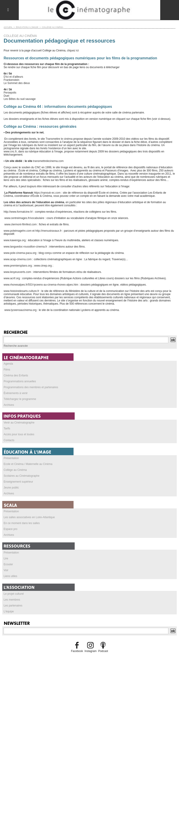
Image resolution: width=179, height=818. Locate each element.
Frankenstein (11, 79)
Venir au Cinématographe (19, 422)
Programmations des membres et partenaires (31, 387)
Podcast (103, 650)
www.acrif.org (12, 278)
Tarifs (7, 428)
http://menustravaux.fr (48, 230)
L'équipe (9, 611)
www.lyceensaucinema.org (20, 309)
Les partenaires (13, 605)
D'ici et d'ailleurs (13, 76)
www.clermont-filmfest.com (20, 224)
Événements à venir (16, 393)
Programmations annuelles (20, 381)
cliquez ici (73, 50)
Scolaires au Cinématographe (21, 475)
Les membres (12, 599)
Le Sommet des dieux (17, 82)
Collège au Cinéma (15, 469)
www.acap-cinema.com (17, 259)
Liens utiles (10, 575)
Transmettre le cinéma (58, 138)
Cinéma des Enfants (16, 375)
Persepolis (10, 92)
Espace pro (10, 528)
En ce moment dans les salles (22, 522)
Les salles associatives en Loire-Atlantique (29, 517)
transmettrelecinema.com (48, 160)
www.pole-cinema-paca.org (20, 252)
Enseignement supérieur (18, 481)
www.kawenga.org (15, 240)
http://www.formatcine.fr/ (18, 211)
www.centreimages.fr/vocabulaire (24, 217)
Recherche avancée (16, 345)
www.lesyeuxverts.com (17, 271)
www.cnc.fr (10, 151)
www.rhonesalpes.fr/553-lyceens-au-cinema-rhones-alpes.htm (41, 284)
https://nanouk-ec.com (47, 192)
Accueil (8, 27)
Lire (6, 558)
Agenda (8, 363)
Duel (6, 95)
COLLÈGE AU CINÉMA (52, 27)
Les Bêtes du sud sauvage (20, 98)
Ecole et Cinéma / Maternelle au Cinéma (28, 463)
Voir (6, 570)
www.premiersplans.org (18, 265)
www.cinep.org (43, 265)
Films (7, 369)
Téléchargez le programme (20, 398)
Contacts (9, 440)
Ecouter (8, 564)
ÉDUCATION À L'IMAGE (27, 27)
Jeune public (11, 487)
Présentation (11, 458)
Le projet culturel (14, 593)
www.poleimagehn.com (17, 230)
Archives (9, 404)
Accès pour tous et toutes (19, 434)
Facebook (77, 650)
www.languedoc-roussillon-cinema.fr (25, 246)
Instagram (90, 650)
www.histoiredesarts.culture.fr (21, 290)
